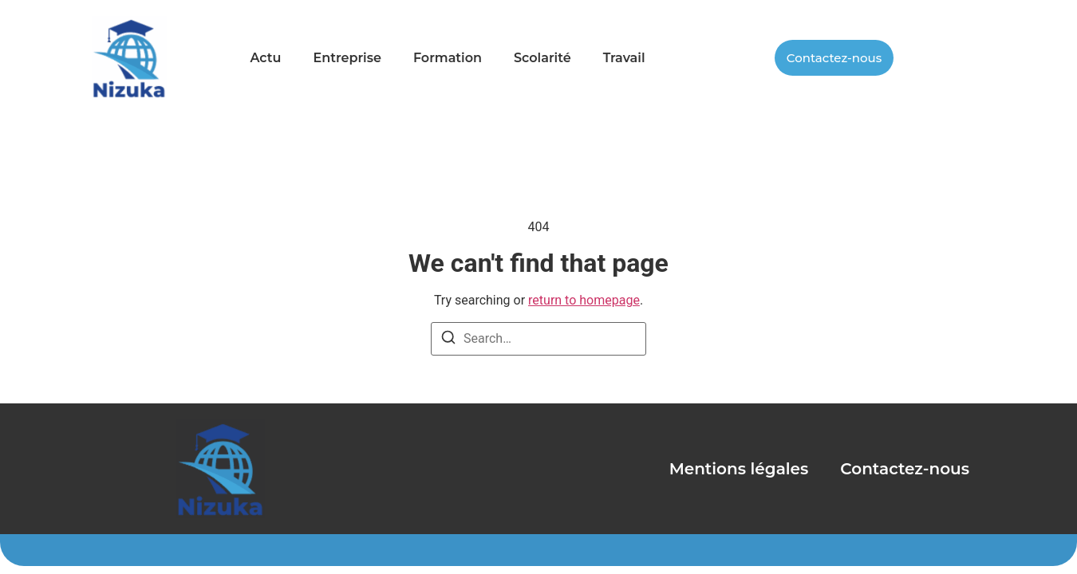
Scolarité (542, 57)
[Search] (448, 340)
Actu (265, 57)
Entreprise (347, 57)
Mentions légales (739, 468)
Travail (624, 57)
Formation (447, 57)
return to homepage (584, 300)
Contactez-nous (904, 468)
